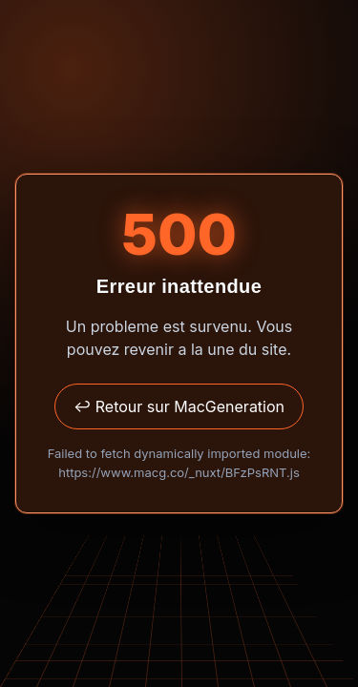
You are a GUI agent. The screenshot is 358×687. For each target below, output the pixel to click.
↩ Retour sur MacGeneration (179, 406)
